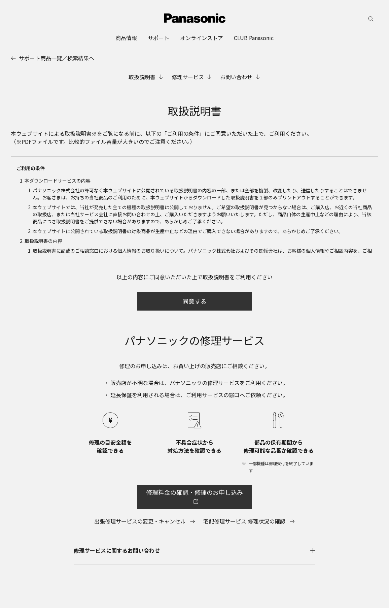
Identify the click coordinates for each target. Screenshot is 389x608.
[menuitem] (126, 38)
